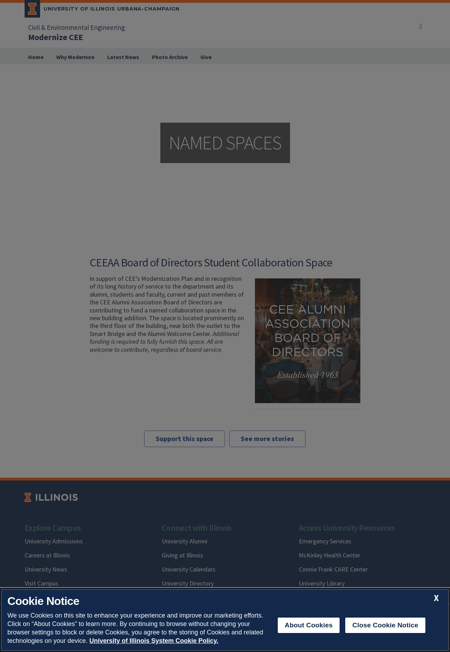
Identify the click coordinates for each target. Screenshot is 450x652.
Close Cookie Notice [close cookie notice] (385, 625)
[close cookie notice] (436, 598)
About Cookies (309, 625)
